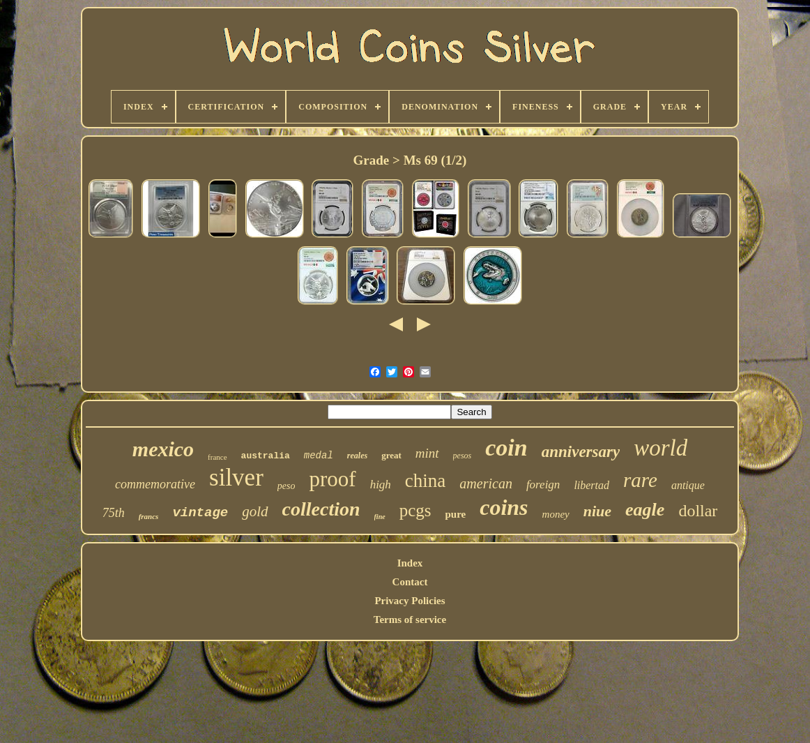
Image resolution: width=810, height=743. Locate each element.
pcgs (415, 510)
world (660, 447)
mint (427, 453)
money (556, 514)
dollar (697, 511)
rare (640, 480)
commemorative (155, 484)
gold (255, 511)
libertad (591, 485)
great (391, 455)
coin (506, 447)
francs (149, 516)
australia (265, 456)
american (485, 483)
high (380, 484)
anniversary (581, 451)
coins (504, 507)
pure (455, 514)
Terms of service (410, 619)
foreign (543, 484)
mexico (163, 448)
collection (321, 509)
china (425, 480)
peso (286, 486)
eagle (644, 510)
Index (410, 563)
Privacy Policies (409, 600)
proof (332, 479)
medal (318, 455)
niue (597, 511)
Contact (410, 581)
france (217, 457)
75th (113, 513)
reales (357, 455)
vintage (200, 512)
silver (236, 477)
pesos (462, 455)
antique (688, 485)
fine (379, 516)
